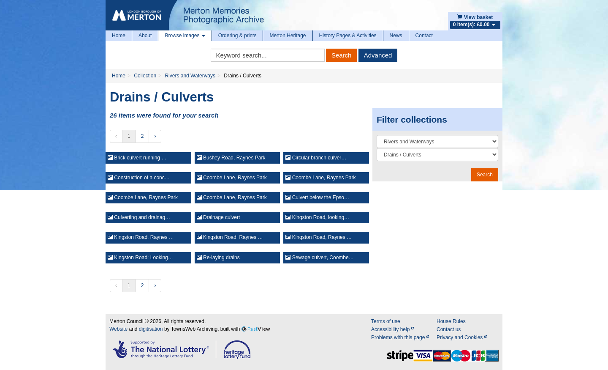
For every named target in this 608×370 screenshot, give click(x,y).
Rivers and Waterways (190, 76)
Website (118, 329)
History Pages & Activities (348, 35)
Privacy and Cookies (462, 337)
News (396, 35)
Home (118, 35)
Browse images (185, 35)
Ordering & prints (237, 35)
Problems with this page (400, 337)
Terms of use (385, 321)
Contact (424, 35)
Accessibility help (392, 329)
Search (341, 55)
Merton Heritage (287, 35)
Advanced (378, 55)
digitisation (151, 329)
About (145, 35)
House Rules (451, 321)
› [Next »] (155, 136)
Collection (145, 76)
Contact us (449, 329)
